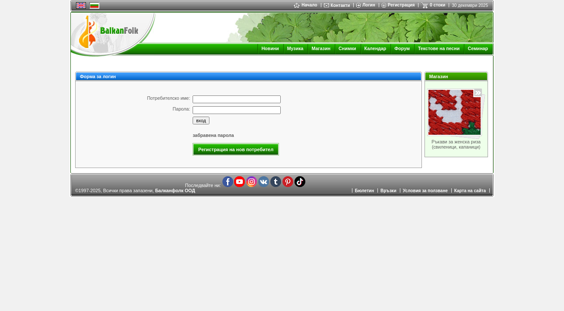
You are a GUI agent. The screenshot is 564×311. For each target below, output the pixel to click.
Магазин (320, 48)
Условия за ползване (425, 190)
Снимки (347, 48)
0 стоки (437, 5)
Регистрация (401, 5)
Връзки (388, 190)
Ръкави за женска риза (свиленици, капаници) (456, 144)
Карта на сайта (470, 190)
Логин (368, 5)
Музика (295, 48)
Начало (305, 5)
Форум (402, 48)
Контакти (340, 5)
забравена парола (213, 135)
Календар (375, 48)
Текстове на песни (438, 48)
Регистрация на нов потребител (236, 149)
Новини (270, 48)
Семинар (478, 48)
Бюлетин (364, 190)
